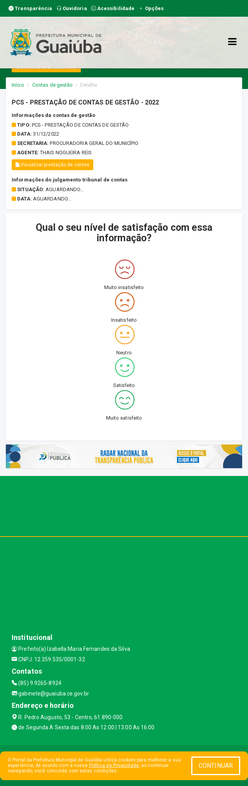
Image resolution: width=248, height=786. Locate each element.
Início (18, 85)
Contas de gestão (52, 85)
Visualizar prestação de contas (52, 164)
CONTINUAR (216, 765)
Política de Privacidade (114, 765)
